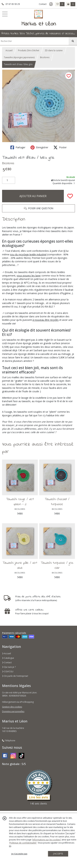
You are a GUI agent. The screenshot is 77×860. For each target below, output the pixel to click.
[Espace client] (51, 4)
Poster (60, 147)
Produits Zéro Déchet (28, 50)
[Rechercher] (73, 41)
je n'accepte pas (19, 853)
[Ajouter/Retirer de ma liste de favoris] (70, 196)
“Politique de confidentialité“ (23, 842)
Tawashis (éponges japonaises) (19, 57)
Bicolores (44, 57)
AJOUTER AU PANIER (32, 196)
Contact (42, 4)
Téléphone (8, 740)
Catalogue (8, 658)
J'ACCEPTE (58, 853)
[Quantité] (8, 180)
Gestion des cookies (12, 706)
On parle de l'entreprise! (15, 676)
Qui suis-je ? (9, 667)
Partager (17, 147)
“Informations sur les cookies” (46, 839)
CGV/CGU (7, 671)
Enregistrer (39, 147)
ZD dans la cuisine (54, 50)
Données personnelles (13, 711)
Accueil (9, 50)
